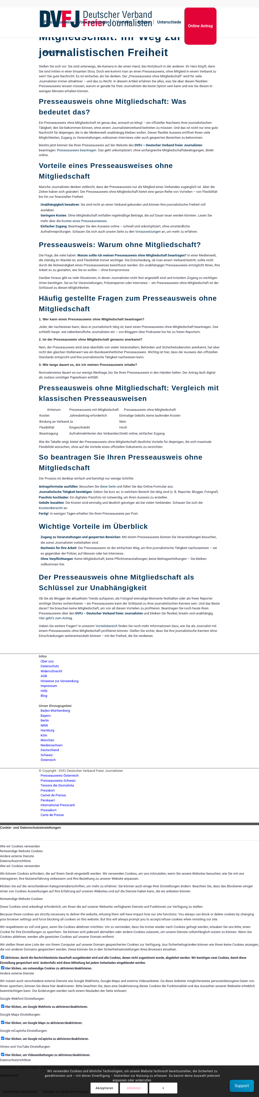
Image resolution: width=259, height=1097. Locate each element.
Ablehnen (134, 1088)
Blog (44, 696)
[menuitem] (58, 22)
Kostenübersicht (51, 508)
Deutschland (50, 750)
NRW (44, 725)
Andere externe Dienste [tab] (17, 856)
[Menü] (53, 52)
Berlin (45, 720)
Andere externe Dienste (17, 973)
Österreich (48, 760)
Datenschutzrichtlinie (15, 1060)
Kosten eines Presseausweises (84, 221)
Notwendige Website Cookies (21, 899)
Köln (44, 735)
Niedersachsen (52, 745)
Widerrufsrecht (51, 671)
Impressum (49, 686)
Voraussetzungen (148, 231)
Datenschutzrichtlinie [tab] (15, 861)
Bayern (46, 716)
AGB (44, 676)
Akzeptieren (104, 1088)
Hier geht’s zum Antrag (55, 618)
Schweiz (47, 755)
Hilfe (44, 691)
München (47, 740)
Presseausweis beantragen (76, 150)
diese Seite (108, 486)
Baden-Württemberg (55, 710)
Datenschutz (50, 666)
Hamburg (47, 730)
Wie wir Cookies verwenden (20, 866)
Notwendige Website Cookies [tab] (21, 851)
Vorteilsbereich (107, 626)
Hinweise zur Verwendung (60, 681)
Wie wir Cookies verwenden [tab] (20, 846)
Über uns (47, 661)
